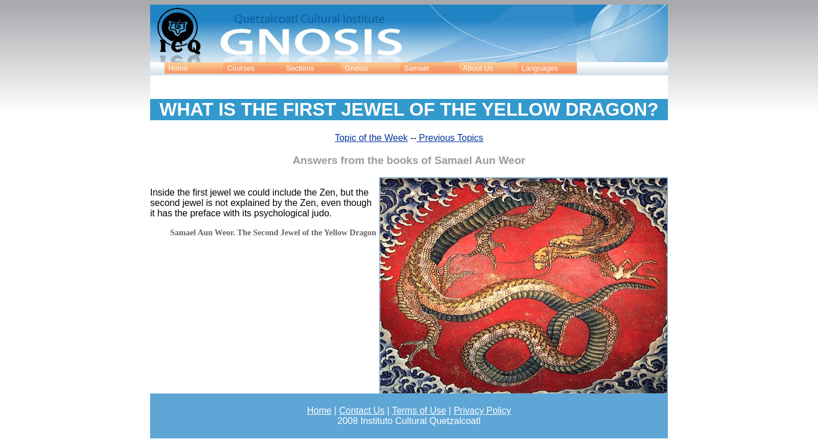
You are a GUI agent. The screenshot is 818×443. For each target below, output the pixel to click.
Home (178, 68)
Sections (300, 68)
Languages (540, 68)
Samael (416, 68)
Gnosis (356, 68)
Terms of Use (419, 410)
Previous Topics (449, 138)
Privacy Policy (482, 410)
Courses (241, 68)
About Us (477, 68)
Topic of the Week (371, 138)
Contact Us (361, 410)
